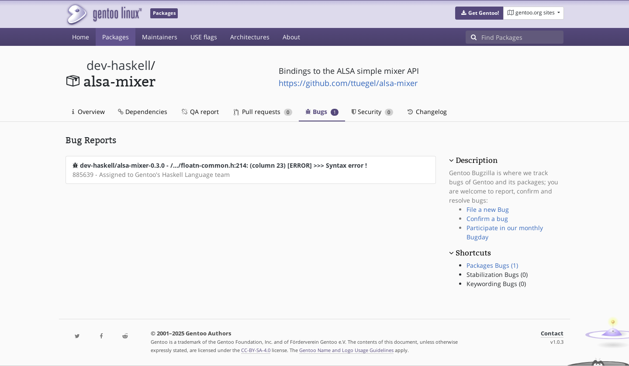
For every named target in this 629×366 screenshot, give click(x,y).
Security (372, 111)
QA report (199, 111)
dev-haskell (118, 65)
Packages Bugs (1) (492, 265)
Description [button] (477, 160)
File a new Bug (488, 209)
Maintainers (159, 37)
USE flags (203, 37)
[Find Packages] (522, 37)
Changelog (426, 111)
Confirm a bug (487, 218)
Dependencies (142, 111)
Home (80, 37)
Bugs (322, 111)
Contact (552, 333)
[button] (479, 13)
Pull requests (263, 111)
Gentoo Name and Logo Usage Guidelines (346, 350)
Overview (88, 111)
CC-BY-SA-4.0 (255, 350)
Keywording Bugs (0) (496, 284)
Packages (115, 37)
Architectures (250, 37)
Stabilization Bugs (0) (497, 274)
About (291, 37)
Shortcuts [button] (473, 253)
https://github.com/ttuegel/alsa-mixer (348, 83)
